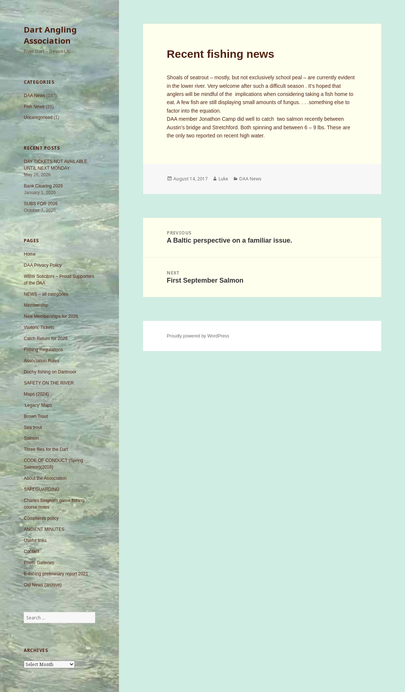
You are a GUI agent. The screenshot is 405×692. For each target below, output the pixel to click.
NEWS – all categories (46, 294)
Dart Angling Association (50, 35)
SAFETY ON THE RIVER (49, 383)
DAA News (34, 95)
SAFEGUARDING (41, 489)
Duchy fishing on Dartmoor (50, 372)
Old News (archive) (43, 585)
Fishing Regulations (43, 349)
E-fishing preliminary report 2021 (56, 573)
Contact (31, 551)
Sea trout (33, 427)
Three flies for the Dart (46, 449)
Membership (36, 305)
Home (30, 254)
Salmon (31, 438)
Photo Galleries (39, 562)
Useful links (35, 540)
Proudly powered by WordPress (198, 336)
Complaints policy (41, 518)
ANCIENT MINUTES (44, 529)
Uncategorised (38, 117)
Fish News (34, 106)
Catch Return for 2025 (45, 338)
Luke (223, 179)
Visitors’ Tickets (39, 327)
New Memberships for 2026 (51, 316)
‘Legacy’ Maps (38, 405)
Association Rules (41, 360)
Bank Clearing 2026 (43, 186)
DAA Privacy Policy (43, 265)
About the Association (45, 478)
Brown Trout (36, 416)
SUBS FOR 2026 (40, 203)
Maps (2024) (36, 394)
